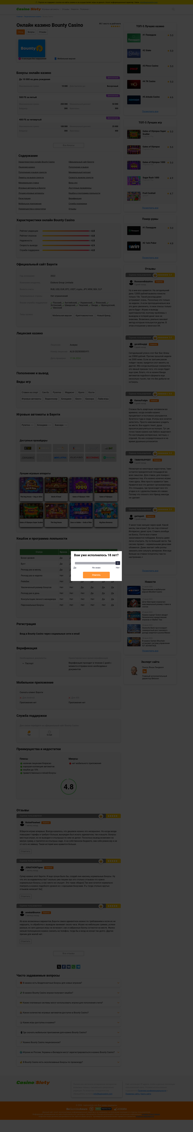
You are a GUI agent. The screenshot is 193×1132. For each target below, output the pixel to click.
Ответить (96, 575)
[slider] (118, 563)
